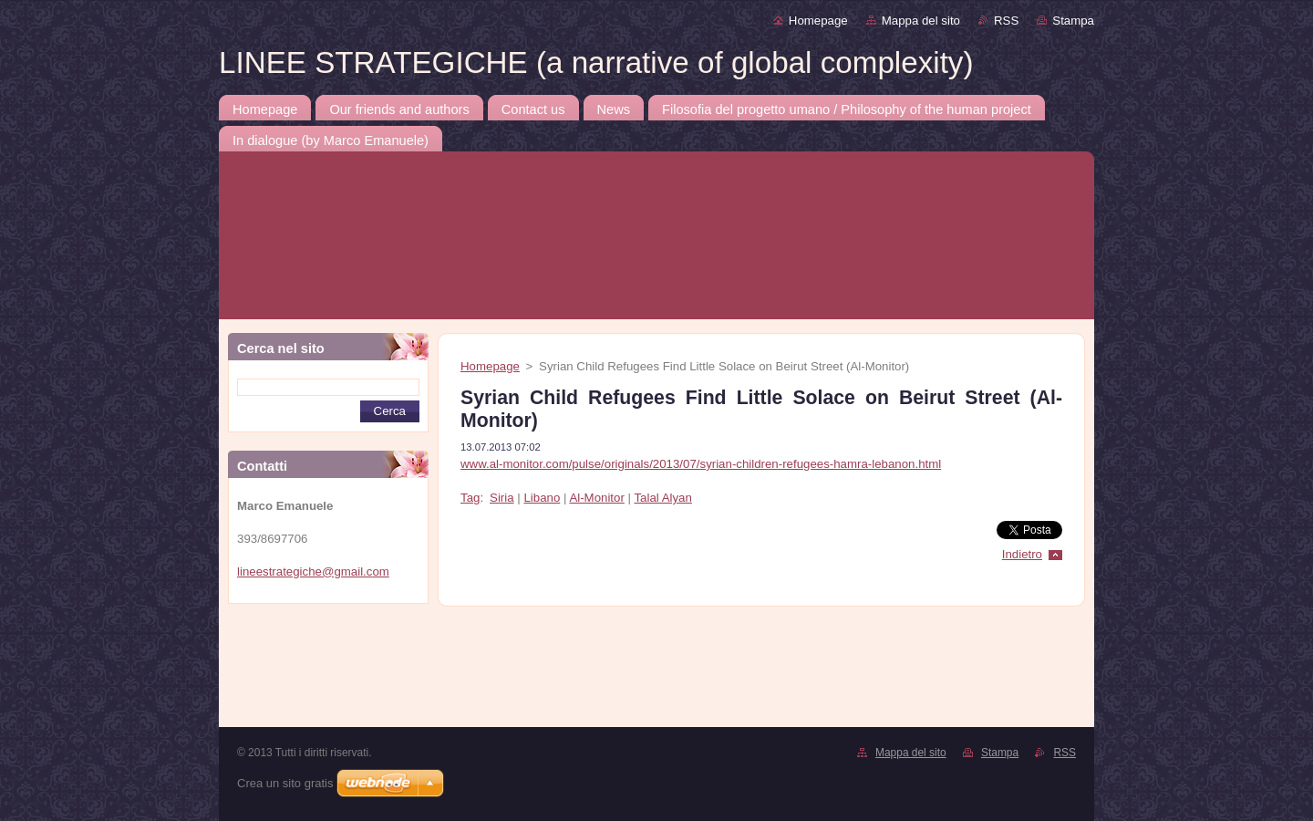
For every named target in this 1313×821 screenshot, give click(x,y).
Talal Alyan (662, 497)
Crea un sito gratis (285, 783)
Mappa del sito (921, 20)
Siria (502, 497)
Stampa (1073, 20)
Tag (470, 497)
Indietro (1022, 554)
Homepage (818, 20)
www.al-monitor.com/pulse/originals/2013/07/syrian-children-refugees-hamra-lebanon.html (700, 464)
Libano (541, 497)
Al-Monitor (596, 497)
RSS (1006, 20)
